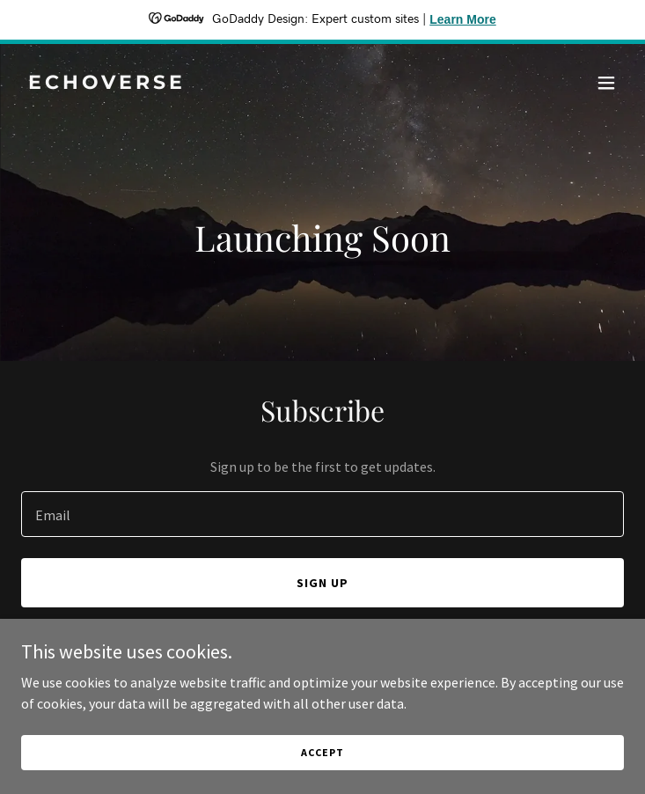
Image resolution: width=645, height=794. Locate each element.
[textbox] (322, 514)
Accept (322, 752)
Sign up (322, 583)
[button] (606, 82)
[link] (232, 83)
